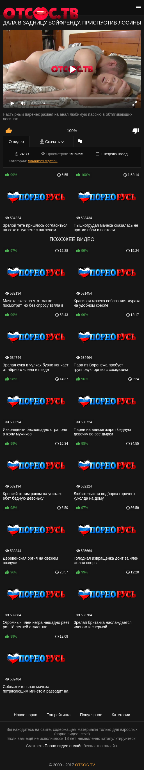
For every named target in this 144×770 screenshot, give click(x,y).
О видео (16, 141)
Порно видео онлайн (64, 746)
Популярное (91, 715)
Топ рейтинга (59, 715)
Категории (121, 715)
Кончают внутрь (42, 161)
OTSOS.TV (85, 765)
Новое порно (25, 715)
